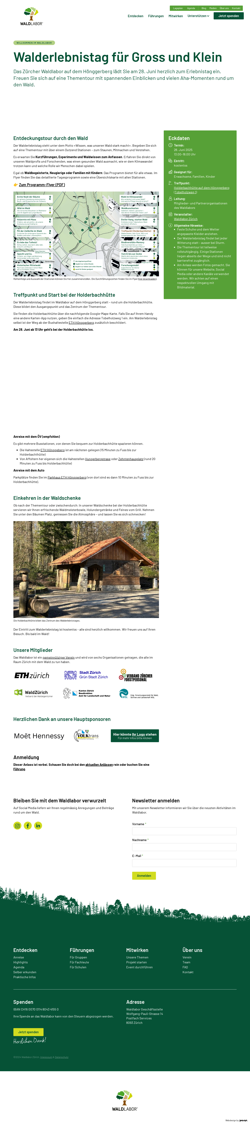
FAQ (185, 967)
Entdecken (135, 16)
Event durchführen (139, 967)
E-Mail (137, 856)
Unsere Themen (137, 957)
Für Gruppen (78, 957)
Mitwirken (176, 16)
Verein (187, 957)
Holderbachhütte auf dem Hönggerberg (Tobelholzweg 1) (201, 190)
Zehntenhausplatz (130, 459)
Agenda (18, 967)
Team (186, 962)
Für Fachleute (79, 962)
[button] (198, 16)
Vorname (139, 824)
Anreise (18, 957)
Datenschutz (61, 1057)
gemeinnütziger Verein (59, 657)
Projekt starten (136, 962)
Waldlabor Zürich (186, 219)
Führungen (156, 16)
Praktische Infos (24, 977)
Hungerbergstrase (97, 459)
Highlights (20, 962)
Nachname (140, 840)
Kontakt (188, 972)
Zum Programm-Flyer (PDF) (42, 184)
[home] (31, 14)
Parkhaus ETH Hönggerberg (67, 477)
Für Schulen (78, 967)
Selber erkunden (24, 972)
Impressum (46, 1057)
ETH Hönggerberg (81, 322)
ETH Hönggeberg (52, 450)
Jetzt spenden (228, 16)
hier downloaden (147, 278)
